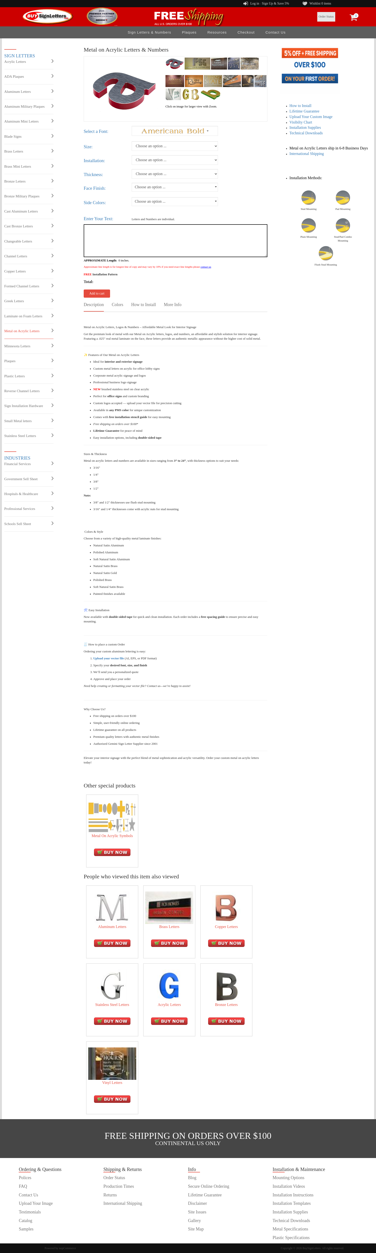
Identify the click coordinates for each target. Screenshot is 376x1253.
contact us (205, 266)
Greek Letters (28, 301)
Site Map (196, 1229)
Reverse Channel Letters (28, 391)
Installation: (94, 160)
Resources (217, 32)
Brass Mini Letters (28, 166)
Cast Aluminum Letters (28, 211)
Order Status (326, 16)
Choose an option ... (150, 187)
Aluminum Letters (28, 91)
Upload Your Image (36, 1203)
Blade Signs (28, 136)
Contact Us (275, 32)
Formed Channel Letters (28, 286)
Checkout (246, 32)
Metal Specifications (290, 1229)
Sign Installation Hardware (28, 405)
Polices (25, 1177)
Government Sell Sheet (28, 479)
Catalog (25, 1220)
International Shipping (306, 154)
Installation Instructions (293, 1195)
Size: (88, 146)
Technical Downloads (306, 133)
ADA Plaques (28, 76)
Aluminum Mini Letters (28, 121)
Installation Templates (292, 1203)
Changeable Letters (28, 241)
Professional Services (28, 508)
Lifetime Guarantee (304, 111)
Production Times (118, 1186)
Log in (254, 3)
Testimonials (30, 1212)
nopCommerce (67, 1248)
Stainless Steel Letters (28, 435)
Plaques (189, 32)
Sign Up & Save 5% (275, 3)
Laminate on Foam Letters (28, 316)
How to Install (300, 106)
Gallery (194, 1220)
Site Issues (197, 1212)
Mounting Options (289, 1177)
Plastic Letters (28, 376)
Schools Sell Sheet (28, 523)
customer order (32, 1237)
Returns (110, 1195)
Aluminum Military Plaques (28, 106)
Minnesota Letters (28, 346)
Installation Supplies (305, 127)
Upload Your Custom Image (311, 117)
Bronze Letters (28, 181)
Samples (26, 1229)
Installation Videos (289, 1186)
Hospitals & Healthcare (28, 493)
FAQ (23, 1186)
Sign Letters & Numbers (149, 32)
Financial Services (28, 463)
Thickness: (93, 174)
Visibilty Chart (300, 122)
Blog (192, 1177)
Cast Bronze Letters (28, 226)
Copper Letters (28, 271)
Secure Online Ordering (208, 1186)
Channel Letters (28, 256)
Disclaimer (197, 1203)
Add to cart (96, 293)
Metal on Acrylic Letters (28, 331)
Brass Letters (28, 151)
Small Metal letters (28, 421)
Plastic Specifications (291, 1237)
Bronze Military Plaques (28, 196)
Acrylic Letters (28, 61)
